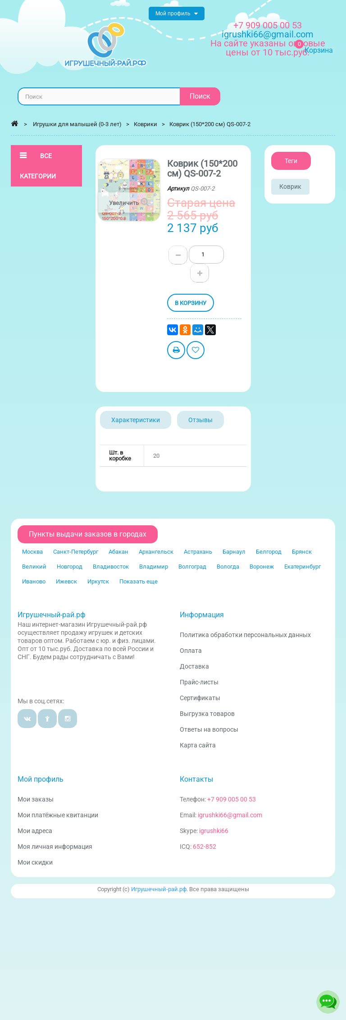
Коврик (290, 186)
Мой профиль (41, 779)
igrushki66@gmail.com (230, 815)
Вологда (228, 566)
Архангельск (156, 552)
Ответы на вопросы (209, 729)
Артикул (178, 188)
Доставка (194, 666)
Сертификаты (200, 697)
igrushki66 (213, 830)
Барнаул (234, 552)
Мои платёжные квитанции (58, 815)
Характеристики (135, 419)
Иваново (34, 581)
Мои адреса (35, 830)
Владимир (153, 566)
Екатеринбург (302, 566)
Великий (34, 566)
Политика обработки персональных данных (245, 634)
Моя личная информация (55, 846)
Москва (32, 552)
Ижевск (66, 581)
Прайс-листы (199, 682)
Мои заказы (36, 799)
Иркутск (98, 581)
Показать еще (138, 581)
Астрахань (198, 552)
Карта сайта (198, 745)
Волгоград (192, 566)
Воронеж (262, 566)
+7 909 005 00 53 (267, 25)
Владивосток (111, 566)
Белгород (269, 552)
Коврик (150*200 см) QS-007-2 (209, 124)
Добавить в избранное (196, 351)
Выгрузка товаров (207, 713)
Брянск (302, 552)
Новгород (69, 566)
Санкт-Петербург (75, 552)
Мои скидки (35, 862)
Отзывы (200, 419)
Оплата (191, 650)
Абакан (118, 552)
